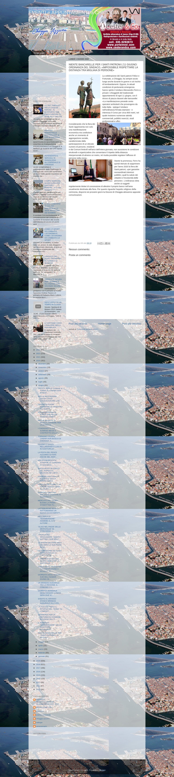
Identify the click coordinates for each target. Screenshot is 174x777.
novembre (42, 367)
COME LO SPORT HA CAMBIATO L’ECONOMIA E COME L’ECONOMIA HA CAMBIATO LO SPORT (53, 234)
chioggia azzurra (42, 719)
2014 (38, 679)
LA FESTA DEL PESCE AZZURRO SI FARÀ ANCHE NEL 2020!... (47, 454)
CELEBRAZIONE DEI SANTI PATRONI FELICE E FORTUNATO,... (50, 553)
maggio (41, 642)
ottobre (41, 371)
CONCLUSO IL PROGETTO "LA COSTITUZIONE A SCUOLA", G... (49, 569)
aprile (40, 646)
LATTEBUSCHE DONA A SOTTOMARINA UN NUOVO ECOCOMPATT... (49, 510)
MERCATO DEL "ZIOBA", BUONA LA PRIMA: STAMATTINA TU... (48, 503)
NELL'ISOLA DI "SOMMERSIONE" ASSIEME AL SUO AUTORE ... (46, 519)
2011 (38, 689)
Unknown (40, 711)
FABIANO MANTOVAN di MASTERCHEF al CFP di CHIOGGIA (52, 134)
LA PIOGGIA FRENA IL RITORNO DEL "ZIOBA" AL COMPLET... (50, 609)
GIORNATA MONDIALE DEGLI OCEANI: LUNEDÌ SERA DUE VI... (49, 593)
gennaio (41, 656)
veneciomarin (41, 726)
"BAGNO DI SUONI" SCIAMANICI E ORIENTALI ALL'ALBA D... (50, 406)
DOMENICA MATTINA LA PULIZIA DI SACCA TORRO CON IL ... (48, 479)
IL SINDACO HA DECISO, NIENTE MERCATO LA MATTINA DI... (48, 561)
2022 (38, 353)
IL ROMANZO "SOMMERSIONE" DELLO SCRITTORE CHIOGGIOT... (50, 626)
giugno (41, 385)
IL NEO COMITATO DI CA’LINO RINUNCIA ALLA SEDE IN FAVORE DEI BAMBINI (52, 208)
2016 (38, 672)
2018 (38, 664)
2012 (38, 686)
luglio (40, 382)
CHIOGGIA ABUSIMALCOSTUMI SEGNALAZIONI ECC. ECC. (47, 702)
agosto (41, 378)
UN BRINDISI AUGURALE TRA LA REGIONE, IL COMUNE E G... (49, 585)
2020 (38, 361)
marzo (41, 649)
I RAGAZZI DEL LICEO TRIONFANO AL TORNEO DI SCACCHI (52, 259)
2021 (38, 357)
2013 (38, 682)
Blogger (102, 770)
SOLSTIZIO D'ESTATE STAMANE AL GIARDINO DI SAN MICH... (49, 462)
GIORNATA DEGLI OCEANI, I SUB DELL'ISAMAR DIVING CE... (50, 577)
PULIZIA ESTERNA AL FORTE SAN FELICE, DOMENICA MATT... (48, 414)
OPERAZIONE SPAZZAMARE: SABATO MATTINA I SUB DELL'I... (49, 537)
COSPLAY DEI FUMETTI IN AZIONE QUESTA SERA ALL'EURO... (49, 486)
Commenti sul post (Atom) (87, 329)
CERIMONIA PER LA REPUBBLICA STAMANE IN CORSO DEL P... (49, 617)
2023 (38, 350)
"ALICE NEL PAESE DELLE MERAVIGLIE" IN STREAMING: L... (49, 529)
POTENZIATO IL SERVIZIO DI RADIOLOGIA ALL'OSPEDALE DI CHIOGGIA (52, 160)
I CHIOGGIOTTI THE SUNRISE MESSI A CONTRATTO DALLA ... (49, 430)
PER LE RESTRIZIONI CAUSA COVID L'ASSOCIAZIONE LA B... (49, 398)
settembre (42, 374)
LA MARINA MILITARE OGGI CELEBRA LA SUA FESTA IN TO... (50, 545)
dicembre (42, 364)
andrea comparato (43, 715)
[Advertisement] (50, 78)
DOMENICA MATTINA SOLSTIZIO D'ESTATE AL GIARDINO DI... (49, 494)
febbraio (42, 653)
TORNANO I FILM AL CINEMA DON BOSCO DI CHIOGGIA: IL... (49, 438)
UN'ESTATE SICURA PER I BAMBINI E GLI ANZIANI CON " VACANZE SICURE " (53, 282)
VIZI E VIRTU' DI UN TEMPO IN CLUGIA (52, 303)
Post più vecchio (131, 323)
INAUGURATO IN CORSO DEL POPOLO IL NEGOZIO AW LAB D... (49, 470)
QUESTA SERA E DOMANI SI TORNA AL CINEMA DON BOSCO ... (50, 390)
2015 (38, 675)
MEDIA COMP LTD (44, 707)
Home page (39, 53)
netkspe (39, 722)
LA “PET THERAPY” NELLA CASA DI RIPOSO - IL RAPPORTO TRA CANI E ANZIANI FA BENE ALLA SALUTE (53, 111)
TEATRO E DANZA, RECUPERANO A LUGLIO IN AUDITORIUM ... (50, 446)
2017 (38, 668)
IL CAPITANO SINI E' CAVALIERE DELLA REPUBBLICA (53, 325)
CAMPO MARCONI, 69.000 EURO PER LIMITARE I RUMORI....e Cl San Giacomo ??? (52, 185)
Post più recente (78, 323)
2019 (38, 661)
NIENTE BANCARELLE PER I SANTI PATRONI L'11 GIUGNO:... (50, 635)
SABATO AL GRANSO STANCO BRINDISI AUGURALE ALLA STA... (49, 601)
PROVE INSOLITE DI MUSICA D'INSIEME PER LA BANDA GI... (49, 422)
